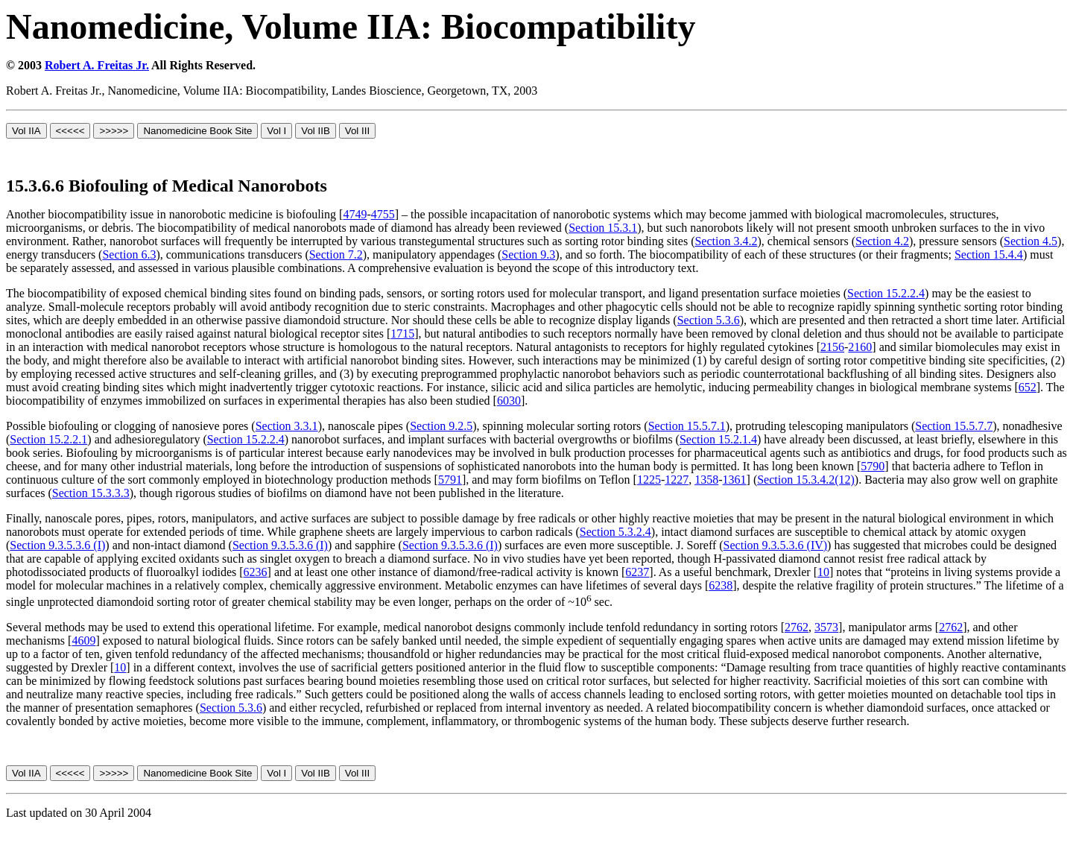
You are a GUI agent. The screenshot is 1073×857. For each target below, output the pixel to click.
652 (1027, 387)
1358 (706, 479)
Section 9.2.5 (441, 426)
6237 (637, 572)
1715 (402, 333)
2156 (832, 347)
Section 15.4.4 (989, 254)
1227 (677, 479)
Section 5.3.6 (708, 320)
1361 (735, 479)
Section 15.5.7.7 (954, 426)
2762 (796, 627)
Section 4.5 (1030, 241)
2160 (860, 347)
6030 (509, 400)
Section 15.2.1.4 (718, 439)
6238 (720, 585)
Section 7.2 (336, 254)
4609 (83, 640)
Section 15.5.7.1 (687, 426)
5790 (872, 466)
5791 (450, 479)
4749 (355, 214)
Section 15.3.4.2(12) (806, 479)
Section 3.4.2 (725, 241)
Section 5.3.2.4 (615, 531)
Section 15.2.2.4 (886, 293)
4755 (383, 214)
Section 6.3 (129, 254)
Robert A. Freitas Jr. (97, 65)
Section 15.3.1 (603, 227)
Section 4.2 (882, 241)
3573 (826, 627)
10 (823, 572)
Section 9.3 (528, 254)
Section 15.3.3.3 (91, 493)
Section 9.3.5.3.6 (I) (57, 545)
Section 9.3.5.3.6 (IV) (776, 545)
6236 (256, 572)
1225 (649, 479)
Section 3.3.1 (287, 426)
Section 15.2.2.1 (48, 439)
